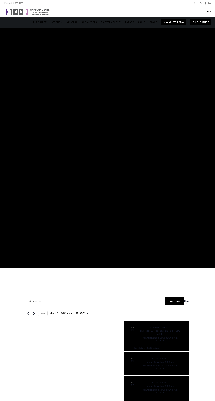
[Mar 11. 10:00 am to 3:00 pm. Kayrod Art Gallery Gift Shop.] (156, 363)
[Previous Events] (28, 313)
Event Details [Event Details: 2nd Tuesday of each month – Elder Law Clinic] (139, 348)
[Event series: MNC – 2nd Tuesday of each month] (169, 327)
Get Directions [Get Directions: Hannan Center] (153, 348)
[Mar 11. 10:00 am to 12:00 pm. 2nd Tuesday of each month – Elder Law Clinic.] (156, 336)
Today (42, 313)
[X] (201, 3)
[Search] (194, 3)
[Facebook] (205, 3)
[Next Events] (34, 313)
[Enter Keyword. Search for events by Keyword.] (95, 301)
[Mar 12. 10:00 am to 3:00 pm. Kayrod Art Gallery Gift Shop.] (156, 388)
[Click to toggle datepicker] (69, 313)
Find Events (174, 301)
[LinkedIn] (209, 3)
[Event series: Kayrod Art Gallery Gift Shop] (168, 358)
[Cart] (206, 12)
